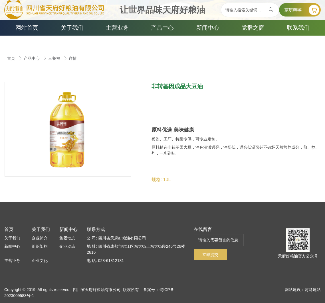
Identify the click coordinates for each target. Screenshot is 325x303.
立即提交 (210, 254)
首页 (11, 58)
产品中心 (32, 58)
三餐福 (54, 58)
